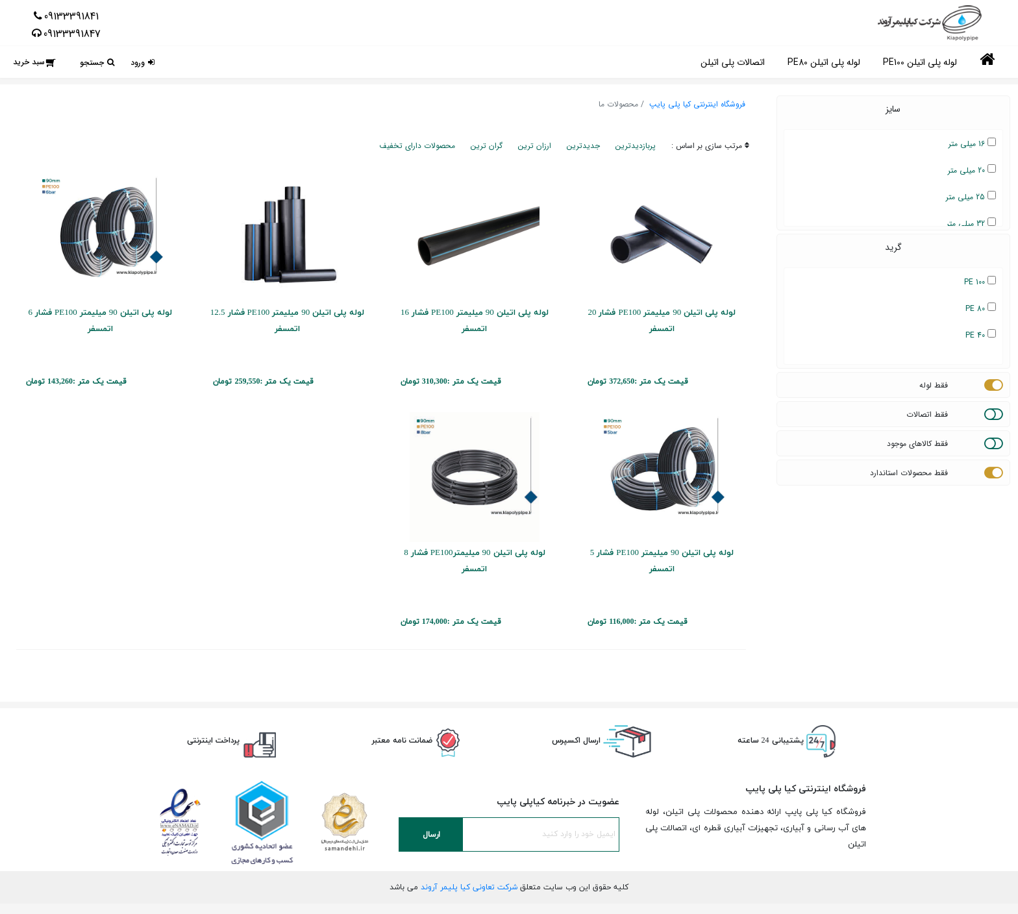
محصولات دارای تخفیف (417, 146)
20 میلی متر (972, 170)
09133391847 (72, 34)
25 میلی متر (971, 197)
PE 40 (980, 335)
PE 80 (980, 309)
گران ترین (487, 146)
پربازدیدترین (635, 146)
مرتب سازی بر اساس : (710, 146)
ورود (137, 62)
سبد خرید (29, 62)
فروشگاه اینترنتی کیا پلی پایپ (697, 104)
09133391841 (71, 16)
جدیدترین (583, 146)
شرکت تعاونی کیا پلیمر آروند (469, 887)
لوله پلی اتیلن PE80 (824, 62)
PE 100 (980, 282)
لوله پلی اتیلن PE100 (920, 62)
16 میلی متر (972, 144)
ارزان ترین (534, 146)
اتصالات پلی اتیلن (733, 62)
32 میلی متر (971, 223)
